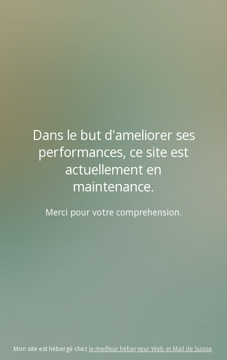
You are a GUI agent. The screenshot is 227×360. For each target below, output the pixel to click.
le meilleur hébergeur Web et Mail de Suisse (150, 348)
